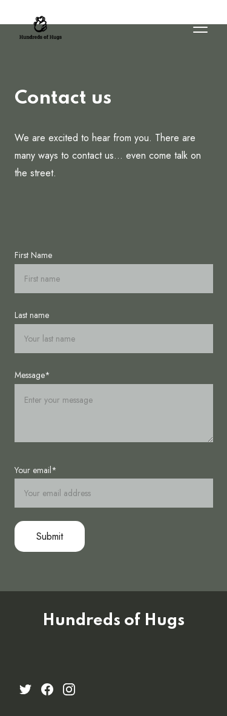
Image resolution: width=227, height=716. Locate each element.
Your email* (36, 470)
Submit (49, 536)
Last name (32, 315)
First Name (33, 255)
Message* (32, 375)
